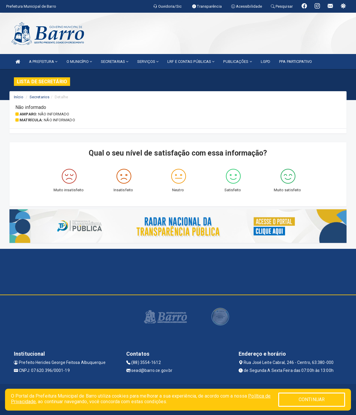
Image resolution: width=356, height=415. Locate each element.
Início (18, 97)
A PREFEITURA (43, 61)
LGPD (265, 61)
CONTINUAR (312, 399)
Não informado (53, 114)
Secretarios (39, 97)
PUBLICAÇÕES (237, 61)
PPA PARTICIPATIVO (295, 61)
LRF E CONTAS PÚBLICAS (190, 61)
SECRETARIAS (114, 61)
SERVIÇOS (147, 61)
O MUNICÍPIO (79, 61)
